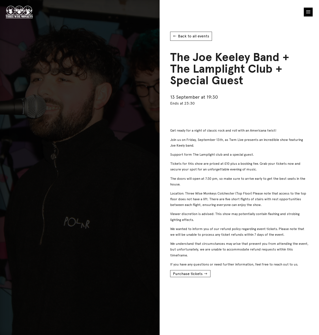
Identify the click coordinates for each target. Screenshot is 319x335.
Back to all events (193, 36)
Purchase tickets (188, 273)
